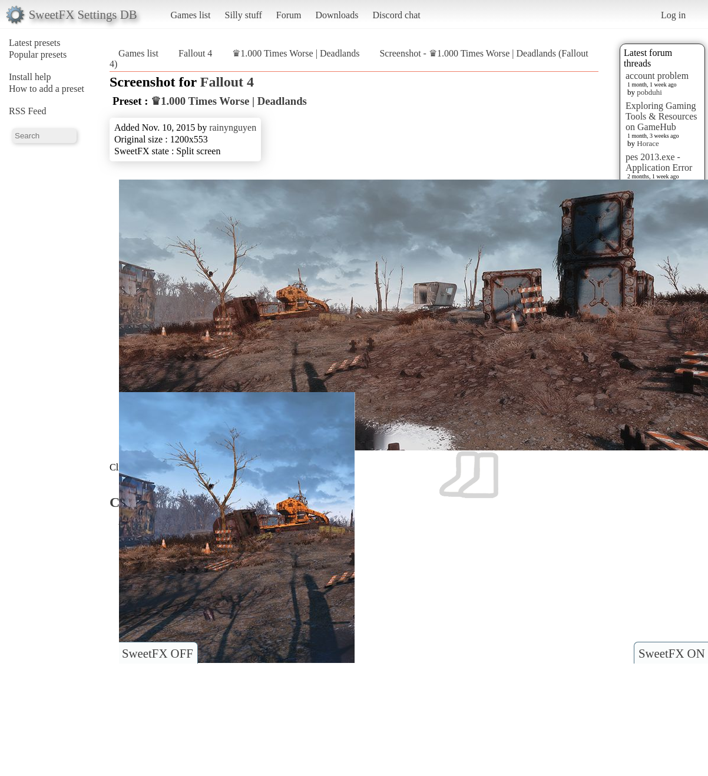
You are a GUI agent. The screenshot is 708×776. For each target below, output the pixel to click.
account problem (657, 76)
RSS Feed (28, 111)
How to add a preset (46, 89)
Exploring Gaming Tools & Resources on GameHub (661, 116)
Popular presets (38, 54)
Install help (30, 77)
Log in (673, 15)
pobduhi (649, 92)
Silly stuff (243, 15)
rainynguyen (232, 127)
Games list (191, 15)
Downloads (336, 15)
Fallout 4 (195, 53)
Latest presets (35, 43)
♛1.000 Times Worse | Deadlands (297, 53)
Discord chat (396, 15)
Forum (289, 15)
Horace (648, 143)
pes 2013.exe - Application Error (659, 162)
